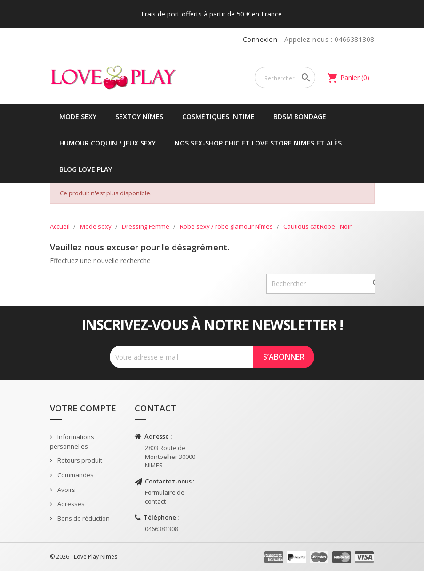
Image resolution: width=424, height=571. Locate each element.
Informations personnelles (72, 442)
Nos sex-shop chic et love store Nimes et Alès (258, 142)
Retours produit (79, 460)
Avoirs (65, 489)
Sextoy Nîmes (139, 116)
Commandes (75, 475)
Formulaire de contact (164, 497)
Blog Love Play (85, 169)
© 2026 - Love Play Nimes (83, 557)
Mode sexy (77, 116)
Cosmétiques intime (218, 116)
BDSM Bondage (299, 116)
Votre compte (83, 408)
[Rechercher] (285, 77)
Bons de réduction (83, 518)
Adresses (70, 503)
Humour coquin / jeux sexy (107, 142)
